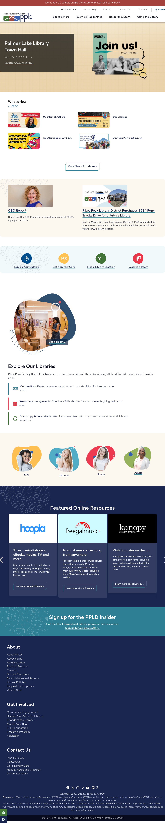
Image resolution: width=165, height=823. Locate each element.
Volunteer (13, 736)
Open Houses (120, 117)
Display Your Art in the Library (25, 716)
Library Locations (17, 774)
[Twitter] (72, 788)
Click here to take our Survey (3, 812)
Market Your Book (17, 724)
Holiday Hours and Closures (24, 770)
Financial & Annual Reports (23, 679)
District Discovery (18, 674)
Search (161, 10)
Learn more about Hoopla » (30, 586)
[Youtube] (87, 788)
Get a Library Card (18, 766)
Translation (143, 10)
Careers (12, 671)
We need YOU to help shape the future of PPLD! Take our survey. (82, 3)
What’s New (14, 690)
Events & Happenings (89, 17)
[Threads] (97, 788)
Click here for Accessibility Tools (3, 819)
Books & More (61, 17)
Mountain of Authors (54, 117)
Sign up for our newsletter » (82, 628)
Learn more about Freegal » (79, 589)
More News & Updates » (82, 166)
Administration (16, 663)
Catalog (107, 10)
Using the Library (147, 17)
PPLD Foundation (17, 728)
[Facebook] (67, 788)
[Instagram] (78, 788)
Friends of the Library (20, 720)
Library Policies (16, 682)
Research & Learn (119, 17)
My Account (124, 10)
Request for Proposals (20, 686)
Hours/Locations (69, 10)
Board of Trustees (17, 667)
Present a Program (18, 732)
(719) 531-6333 (15, 758)
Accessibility (90, 10)
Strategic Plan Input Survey (127, 138)
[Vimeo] (82, 788)
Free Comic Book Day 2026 (57, 138)
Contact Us (13, 762)
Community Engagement (22, 712)
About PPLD (14, 655)
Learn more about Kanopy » (129, 584)
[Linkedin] (93, 788)
